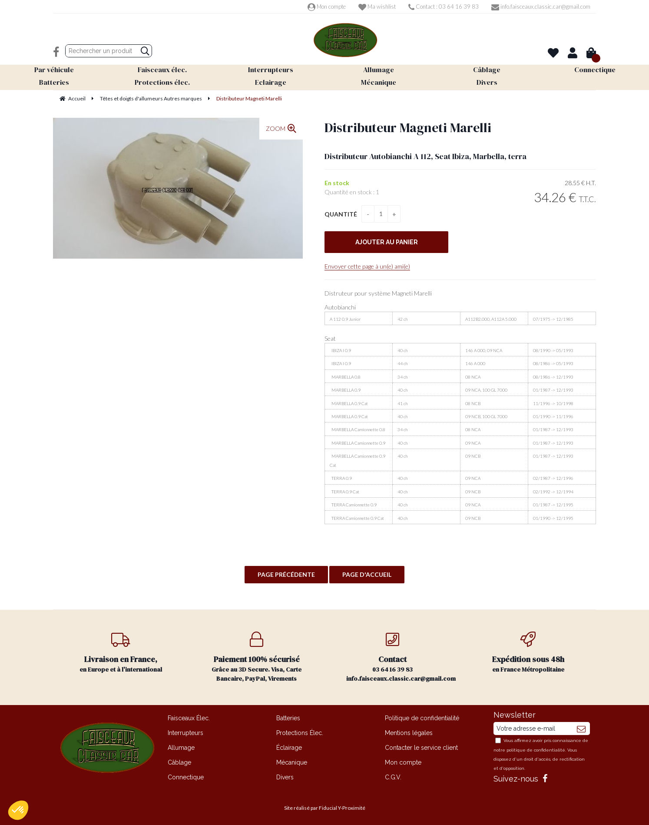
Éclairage (289, 747)
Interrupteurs (185, 732)
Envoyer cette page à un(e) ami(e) (367, 266)
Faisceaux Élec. (189, 718)
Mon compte (327, 6)
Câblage (179, 762)
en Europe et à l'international (121, 653)
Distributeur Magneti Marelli (407, 127)
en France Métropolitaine (528, 653)
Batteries (288, 718)
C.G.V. (393, 777)
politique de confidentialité (536, 750)
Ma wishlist (377, 6)
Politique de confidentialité (422, 718)
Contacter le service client (421, 747)
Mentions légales (409, 732)
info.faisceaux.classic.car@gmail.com (540, 6)
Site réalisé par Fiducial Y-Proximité (324, 808)
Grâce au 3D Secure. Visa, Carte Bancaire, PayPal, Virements (257, 657)
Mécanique (291, 762)
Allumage (181, 747)
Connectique (186, 777)
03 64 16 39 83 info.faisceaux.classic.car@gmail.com (401, 657)
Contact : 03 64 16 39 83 (443, 6)
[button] (18, 810)
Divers (285, 777)
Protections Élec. (299, 732)
